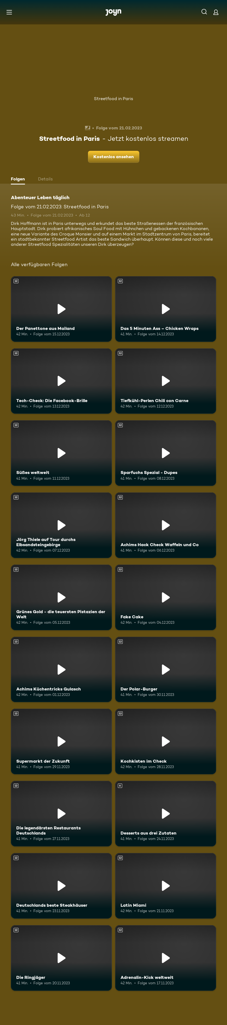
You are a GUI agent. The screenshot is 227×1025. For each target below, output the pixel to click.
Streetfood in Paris (113, 98)
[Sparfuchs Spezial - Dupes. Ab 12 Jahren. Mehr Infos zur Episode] (165, 453)
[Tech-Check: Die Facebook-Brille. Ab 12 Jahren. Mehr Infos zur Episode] (61, 381)
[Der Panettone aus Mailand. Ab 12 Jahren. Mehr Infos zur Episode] (61, 309)
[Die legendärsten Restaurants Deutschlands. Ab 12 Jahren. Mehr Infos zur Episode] (61, 813)
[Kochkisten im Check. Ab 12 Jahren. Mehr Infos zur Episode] (165, 741)
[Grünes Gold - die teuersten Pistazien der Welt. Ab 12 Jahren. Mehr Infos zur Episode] (61, 597)
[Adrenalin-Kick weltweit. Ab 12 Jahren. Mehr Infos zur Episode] (165, 958)
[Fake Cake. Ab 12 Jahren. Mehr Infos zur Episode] (165, 597)
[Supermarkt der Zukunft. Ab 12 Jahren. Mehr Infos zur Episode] (61, 741)
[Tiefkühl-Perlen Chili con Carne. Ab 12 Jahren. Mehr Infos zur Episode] (165, 381)
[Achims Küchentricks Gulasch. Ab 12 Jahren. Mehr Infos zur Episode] (61, 669)
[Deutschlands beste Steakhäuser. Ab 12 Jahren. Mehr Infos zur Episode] (61, 886)
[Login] (216, 12)
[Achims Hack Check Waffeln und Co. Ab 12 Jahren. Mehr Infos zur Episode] (165, 525)
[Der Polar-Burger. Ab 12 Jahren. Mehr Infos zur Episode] (165, 669)
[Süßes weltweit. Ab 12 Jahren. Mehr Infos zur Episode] (61, 453)
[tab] (19, 179)
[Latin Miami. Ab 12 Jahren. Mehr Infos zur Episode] (165, 886)
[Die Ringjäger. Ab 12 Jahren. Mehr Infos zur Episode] (61, 958)
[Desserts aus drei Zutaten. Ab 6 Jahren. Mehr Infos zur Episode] (165, 813)
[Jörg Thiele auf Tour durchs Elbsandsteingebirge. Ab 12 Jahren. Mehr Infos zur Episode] (61, 525)
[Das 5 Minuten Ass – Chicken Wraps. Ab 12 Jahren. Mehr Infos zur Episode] (165, 309)
